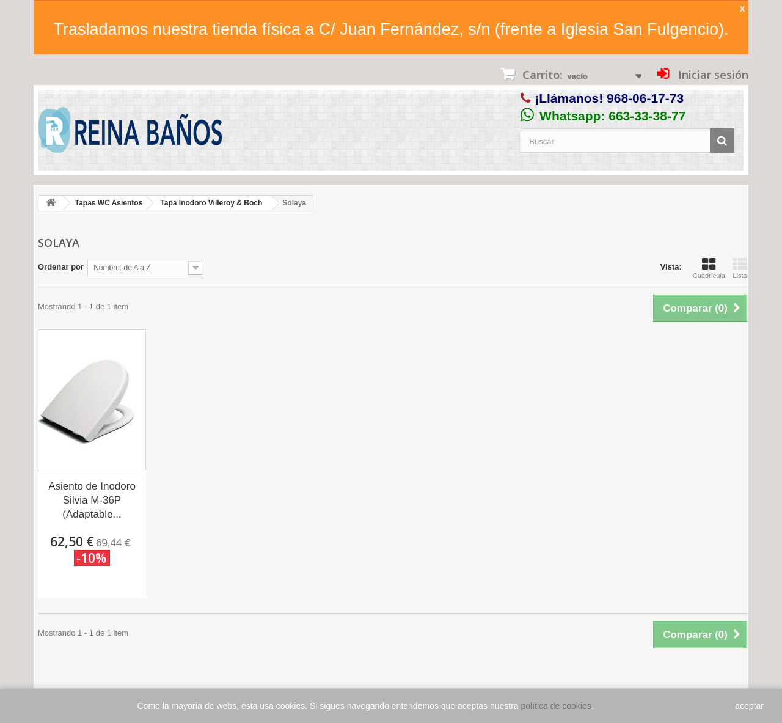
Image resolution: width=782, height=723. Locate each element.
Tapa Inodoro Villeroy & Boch (211, 203)
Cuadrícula (709, 268)
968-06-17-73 (645, 98)
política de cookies (556, 706)
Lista (740, 268)
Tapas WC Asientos (109, 203)
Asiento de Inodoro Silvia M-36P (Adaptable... (92, 500)
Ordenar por (61, 266)
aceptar (749, 706)
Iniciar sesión (711, 74)
